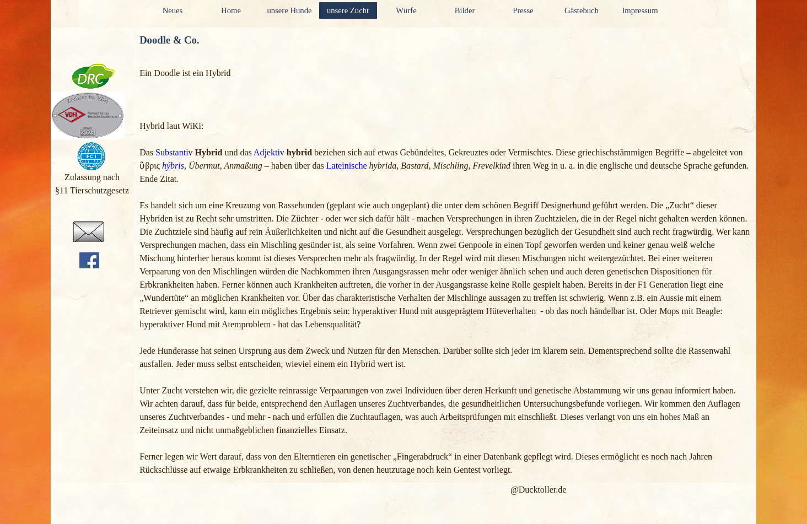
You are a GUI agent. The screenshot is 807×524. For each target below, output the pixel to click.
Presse (523, 10)
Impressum (640, 10)
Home (231, 10)
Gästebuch (581, 10)
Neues (173, 10)
